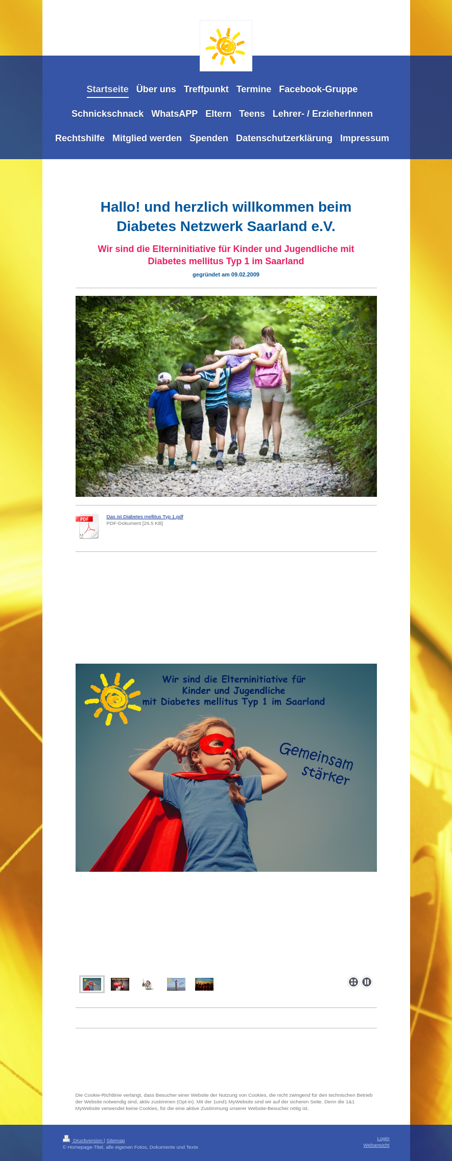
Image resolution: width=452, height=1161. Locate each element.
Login (383, 1138)
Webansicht (376, 1145)
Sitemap (115, 1140)
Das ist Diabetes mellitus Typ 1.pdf (145, 516)
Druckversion (83, 1140)
